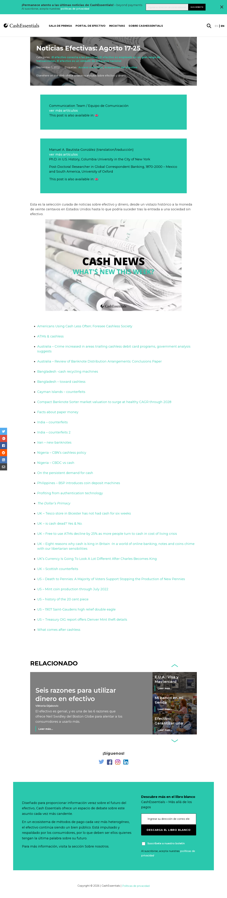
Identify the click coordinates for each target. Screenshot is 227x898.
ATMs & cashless (50, 336)
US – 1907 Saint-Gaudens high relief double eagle (76, 609)
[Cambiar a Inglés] (96, 115)
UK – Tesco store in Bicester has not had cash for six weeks (84, 513)
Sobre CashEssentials (146, 25)
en (222, 26)
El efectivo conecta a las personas (75, 57)
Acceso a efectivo (90, 67)
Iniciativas (117, 25)
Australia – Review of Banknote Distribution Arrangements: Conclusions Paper (99, 361)
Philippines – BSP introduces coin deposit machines (78, 483)
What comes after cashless (58, 630)
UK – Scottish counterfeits (57, 569)
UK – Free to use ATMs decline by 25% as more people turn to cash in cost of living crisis (107, 534)
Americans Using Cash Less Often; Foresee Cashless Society (84, 326)
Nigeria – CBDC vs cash (55, 463)
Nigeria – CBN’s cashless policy (61, 453)
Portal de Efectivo (91, 25)
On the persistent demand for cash (65, 473)
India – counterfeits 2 (54, 432)
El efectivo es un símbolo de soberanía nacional (89, 61)
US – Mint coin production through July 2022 (72, 589)
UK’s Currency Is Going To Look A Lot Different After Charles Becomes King (97, 559)
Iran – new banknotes (54, 442)
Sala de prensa (60, 25)
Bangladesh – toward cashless (61, 382)
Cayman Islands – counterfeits (61, 392)
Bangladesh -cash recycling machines (67, 372)
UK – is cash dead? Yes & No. (59, 524)
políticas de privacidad (75, 8)
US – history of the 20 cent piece (62, 599)
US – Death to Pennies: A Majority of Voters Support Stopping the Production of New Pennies (111, 579)
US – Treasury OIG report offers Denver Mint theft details (82, 620)
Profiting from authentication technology (70, 493)
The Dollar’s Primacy (53, 503)
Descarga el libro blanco (168, 830)
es (216, 26)
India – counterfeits (52, 422)
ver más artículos (63, 111)
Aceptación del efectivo (120, 67)
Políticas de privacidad (136, 886)
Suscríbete (196, 7)
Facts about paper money (57, 412)
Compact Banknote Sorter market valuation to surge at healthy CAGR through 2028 (104, 402)
